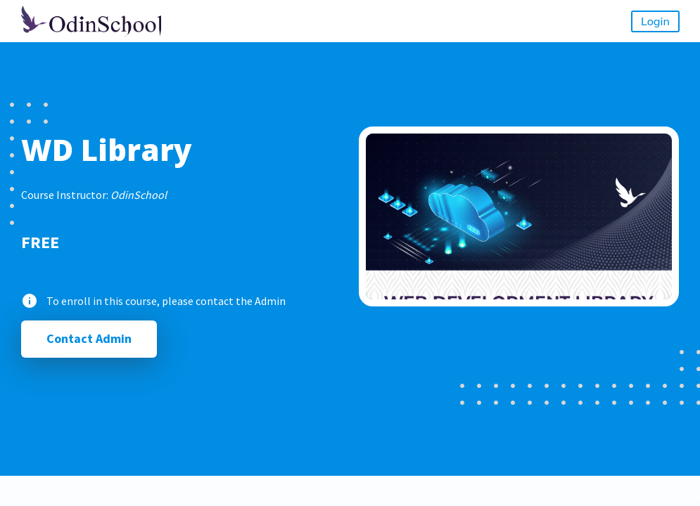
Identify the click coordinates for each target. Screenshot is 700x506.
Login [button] (655, 21)
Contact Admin (89, 338)
